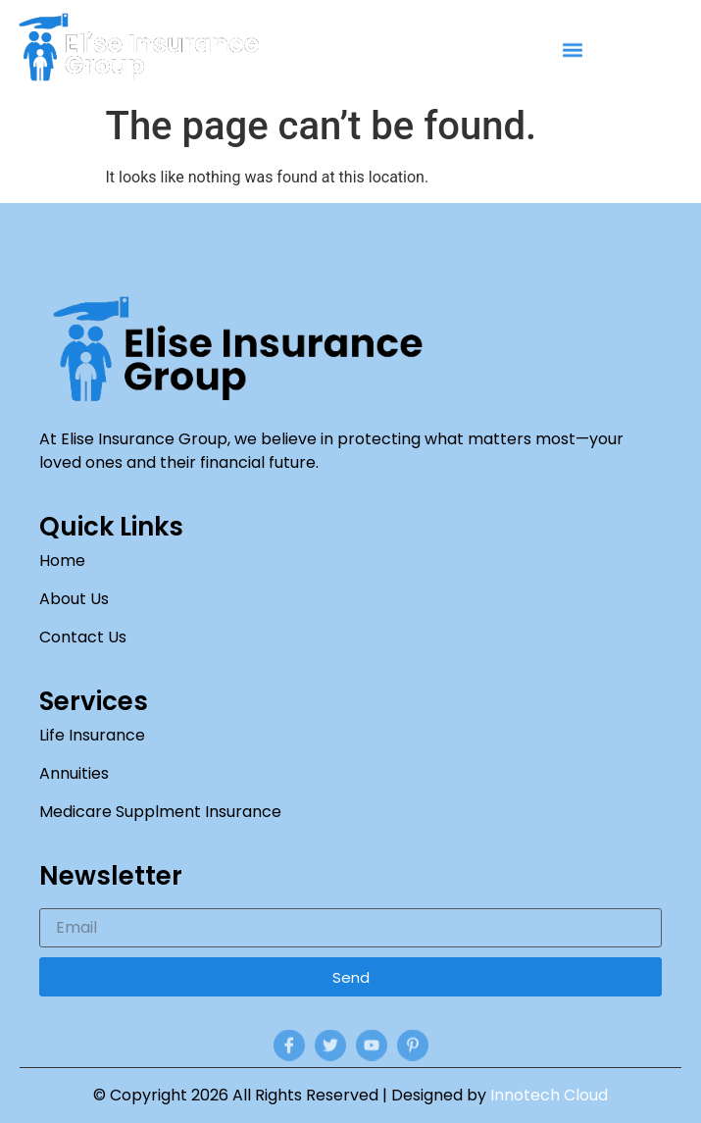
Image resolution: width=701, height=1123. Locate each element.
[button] (573, 51)
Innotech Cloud (549, 1095)
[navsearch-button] (680, 51)
